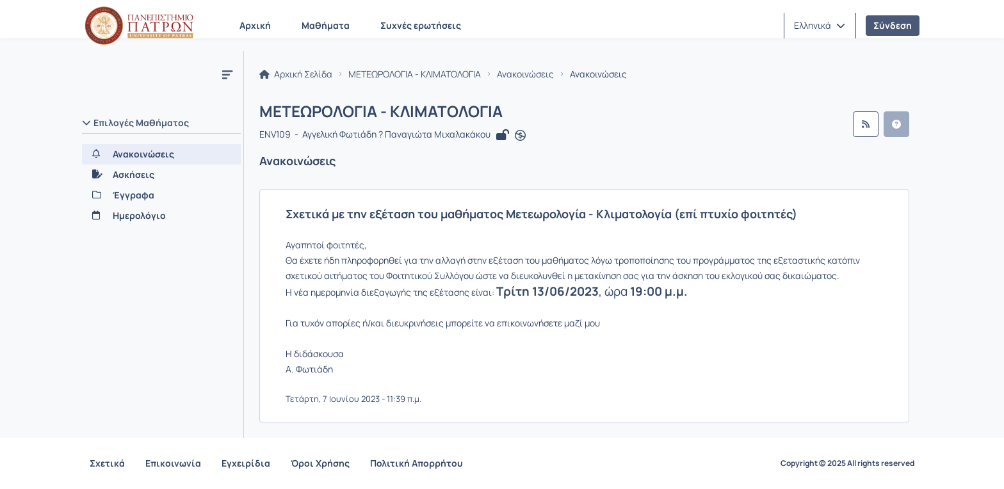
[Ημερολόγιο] (161, 215)
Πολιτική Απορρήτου (416, 463)
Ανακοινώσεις (525, 74)
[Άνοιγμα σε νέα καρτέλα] (520, 136)
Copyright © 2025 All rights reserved (847, 463)
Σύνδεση (892, 25)
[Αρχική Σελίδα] (139, 25)
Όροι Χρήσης (320, 463)
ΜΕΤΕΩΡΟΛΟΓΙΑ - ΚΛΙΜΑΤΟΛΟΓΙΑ (414, 74)
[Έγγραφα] (161, 195)
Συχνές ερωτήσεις (420, 25)
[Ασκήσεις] (161, 174)
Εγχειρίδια (246, 463)
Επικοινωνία (173, 463)
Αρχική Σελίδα (295, 74)
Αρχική (255, 25)
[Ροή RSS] (865, 124)
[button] (819, 25)
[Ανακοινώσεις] (161, 154)
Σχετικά (107, 463)
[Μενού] (227, 74)
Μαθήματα (326, 25)
